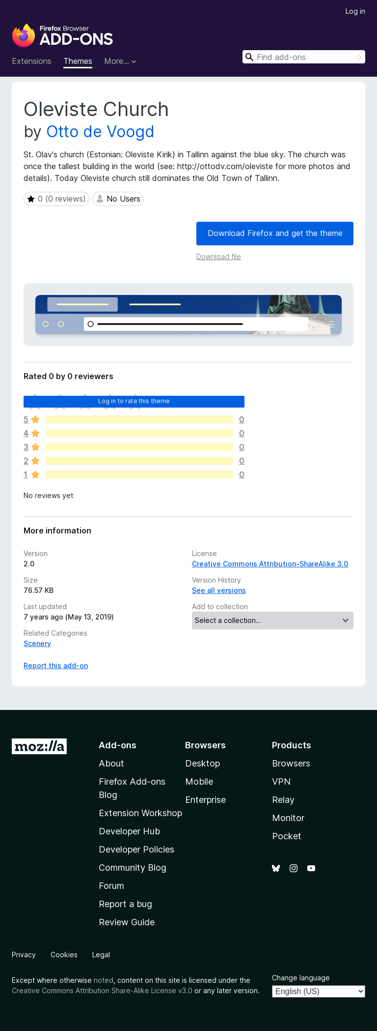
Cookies (64, 954)
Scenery (37, 643)
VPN (281, 781)
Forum (111, 886)
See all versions (219, 590)
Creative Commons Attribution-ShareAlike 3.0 (270, 564)
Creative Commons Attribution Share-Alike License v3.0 (102, 990)
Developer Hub (129, 831)
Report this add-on (56, 665)
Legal (101, 954)
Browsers (291, 763)
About (111, 763)
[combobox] (303, 56)
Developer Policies (136, 849)
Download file (218, 256)
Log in (355, 11)
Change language (301, 977)
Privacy (24, 954)
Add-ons (117, 745)
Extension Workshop (140, 813)
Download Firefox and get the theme (275, 233)
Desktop (202, 763)
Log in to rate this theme (134, 401)
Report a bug (125, 904)
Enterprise (205, 800)
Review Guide (127, 922)
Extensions (32, 61)
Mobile (199, 781)
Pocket (286, 836)
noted (103, 980)
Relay (283, 800)
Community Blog (132, 867)
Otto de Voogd (100, 131)
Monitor (288, 818)
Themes (77, 61)
